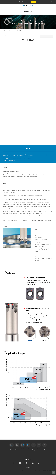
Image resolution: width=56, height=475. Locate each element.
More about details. (51, 1)
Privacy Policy (28, 467)
